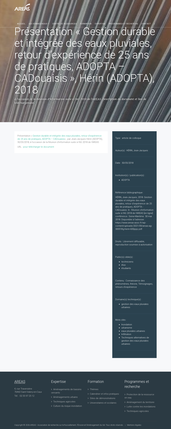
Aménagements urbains (65, 397)
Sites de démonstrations (102, 398)
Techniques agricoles (64, 401)
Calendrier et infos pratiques (104, 394)
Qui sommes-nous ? (39, 24)
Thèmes (94, 389)
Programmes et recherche (123, 24)
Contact (146, 24)
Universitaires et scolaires (103, 402)
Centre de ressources (64, 24)
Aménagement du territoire (140, 402)
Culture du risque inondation (67, 406)
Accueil (21, 24)
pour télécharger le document (38, 146)
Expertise (100, 24)
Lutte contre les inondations (141, 406)
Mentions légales (134, 425)
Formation (86, 24)
